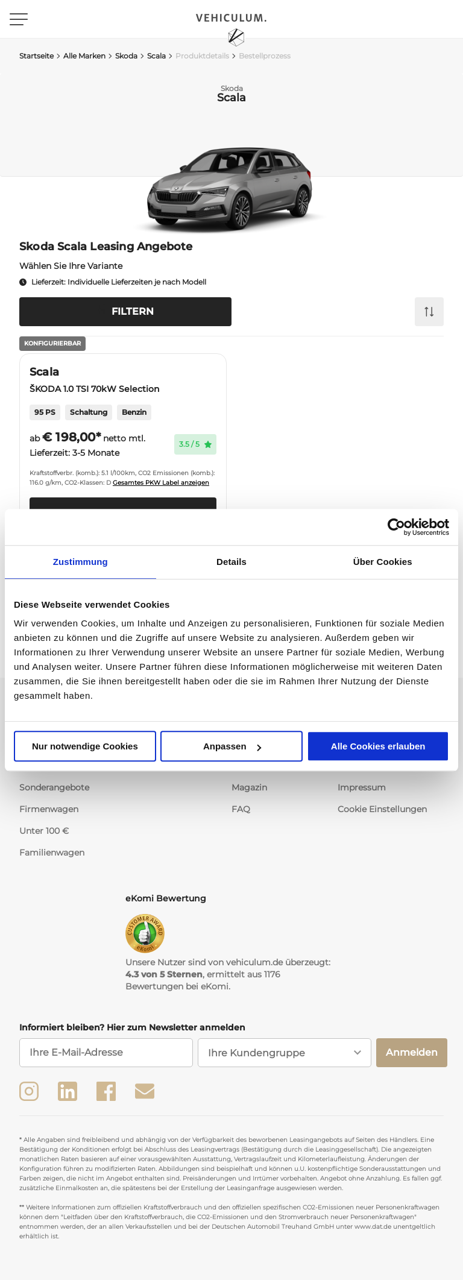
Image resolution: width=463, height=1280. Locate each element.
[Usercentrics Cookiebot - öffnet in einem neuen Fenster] (396, 527)
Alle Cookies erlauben (378, 746)
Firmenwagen (48, 809)
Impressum (362, 787)
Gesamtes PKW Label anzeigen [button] (161, 483)
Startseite (36, 55)
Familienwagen (51, 852)
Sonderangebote (54, 787)
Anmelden (412, 1052)
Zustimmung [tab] (80, 561)
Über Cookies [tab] (382, 561)
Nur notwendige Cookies (85, 746)
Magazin (249, 787)
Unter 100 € (44, 830)
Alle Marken (81, 55)
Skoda (122, 55)
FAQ (241, 809)
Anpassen (232, 746)
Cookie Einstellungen (382, 809)
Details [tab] (231, 561)
